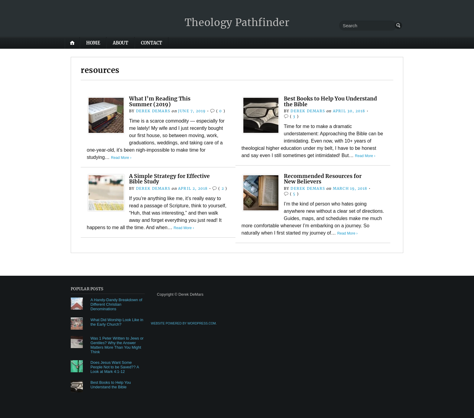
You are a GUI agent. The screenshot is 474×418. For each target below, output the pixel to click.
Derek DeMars (153, 111)
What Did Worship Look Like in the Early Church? (116, 322)
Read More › (121, 157)
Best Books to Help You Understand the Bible (334, 101)
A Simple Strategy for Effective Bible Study (171, 179)
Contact (151, 43)
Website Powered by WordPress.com (183, 323)
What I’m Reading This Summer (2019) (161, 101)
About (120, 43)
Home (93, 43)
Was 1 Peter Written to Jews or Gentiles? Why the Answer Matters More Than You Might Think (117, 345)
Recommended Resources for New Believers (325, 179)
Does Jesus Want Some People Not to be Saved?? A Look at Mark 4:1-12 (114, 367)
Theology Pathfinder (237, 22)
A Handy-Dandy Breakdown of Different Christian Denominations (116, 304)
